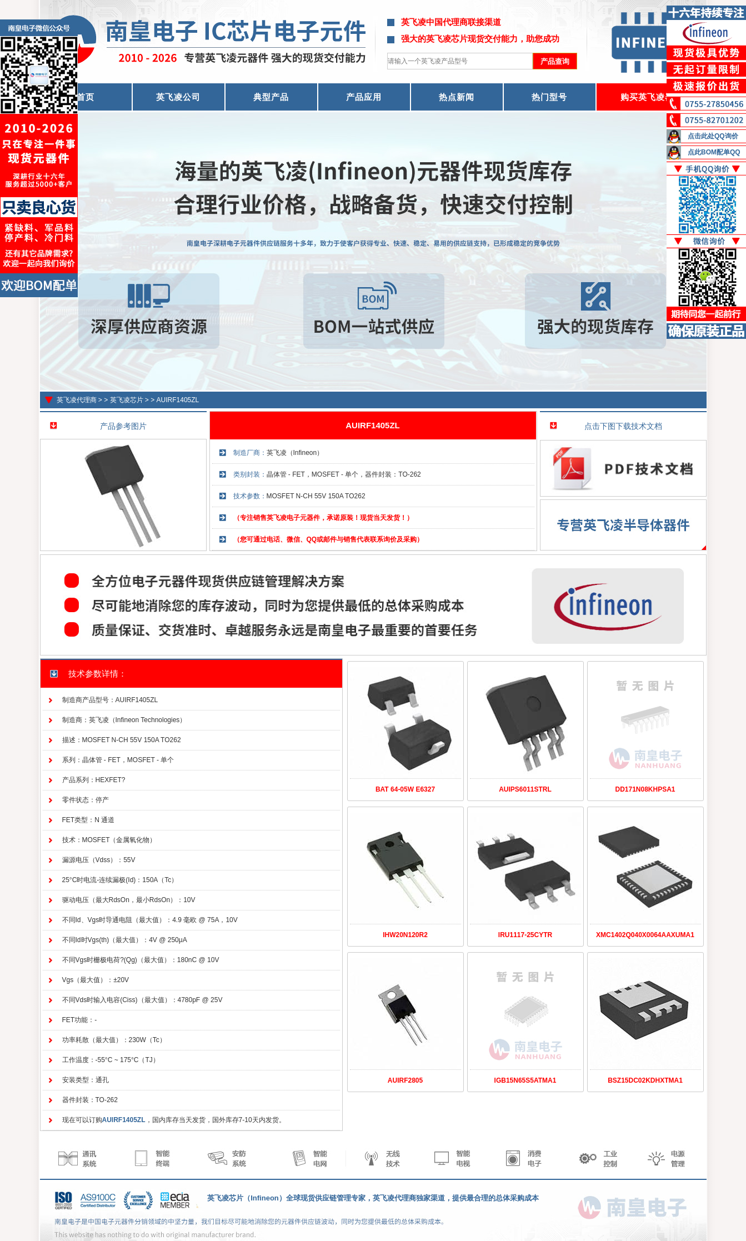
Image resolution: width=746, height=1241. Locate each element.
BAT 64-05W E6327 (405, 789)
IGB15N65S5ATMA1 (525, 1080)
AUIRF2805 (405, 1080)
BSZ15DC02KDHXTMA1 (645, 1080)
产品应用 (364, 97)
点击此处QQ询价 (713, 136)
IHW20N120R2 (405, 935)
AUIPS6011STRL (525, 789)
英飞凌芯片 (126, 400)
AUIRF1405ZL (178, 400)
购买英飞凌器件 (651, 97)
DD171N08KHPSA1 (645, 789)
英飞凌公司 (178, 97)
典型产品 (271, 97)
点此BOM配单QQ (714, 152)
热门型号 (549, 97)
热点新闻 (456, 97)
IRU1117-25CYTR (525, 935)
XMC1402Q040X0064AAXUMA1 (645, 935)
